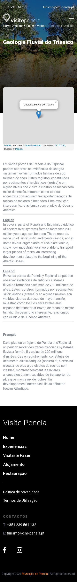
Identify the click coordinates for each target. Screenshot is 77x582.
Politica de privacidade (21, 492)
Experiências (15, 446)
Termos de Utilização (20, 500)
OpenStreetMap (33, 145)
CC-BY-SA (60, 145)
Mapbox (19, 149)
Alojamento (14, 464)
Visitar (41, 26)
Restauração (15, 473)
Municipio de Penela (35, 573)
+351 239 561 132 (15, 7)
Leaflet (7, 145)
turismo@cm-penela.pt (58, 7)
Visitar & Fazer (24, 26)
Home (7, 26)
